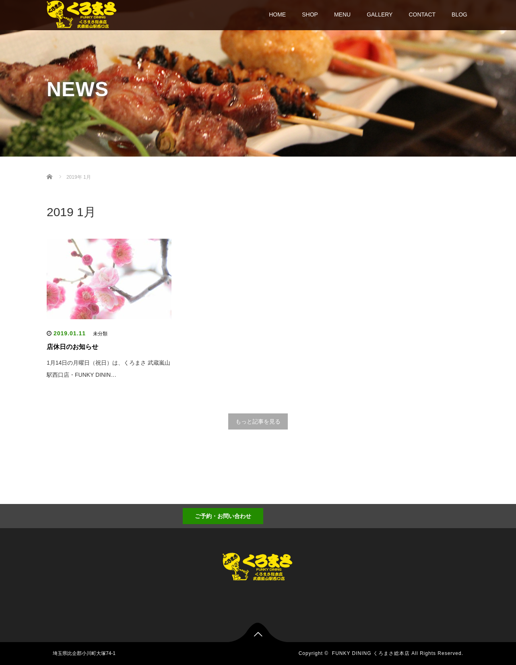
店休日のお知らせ (72, 346)
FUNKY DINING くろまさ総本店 (371, 653)
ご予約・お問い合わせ (223, 516)
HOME (277, 14)
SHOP (310, 14)
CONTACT (422, 14)
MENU (342, 14)
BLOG (459, 14)
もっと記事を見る (258, 421)
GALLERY (379, 14)
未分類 (100, 334)
